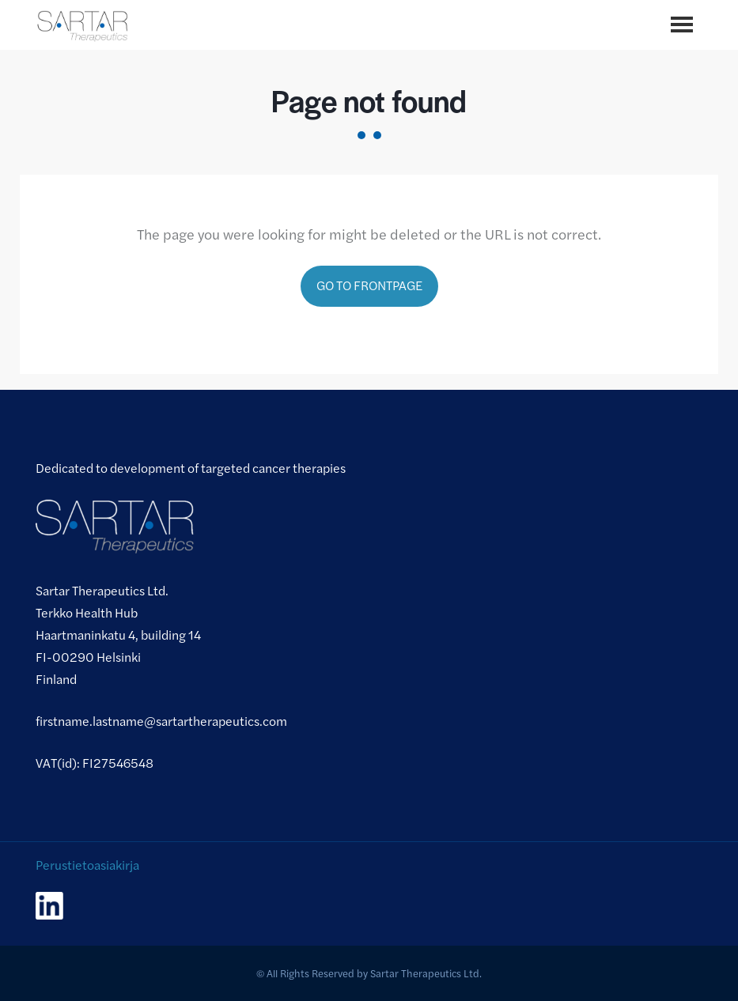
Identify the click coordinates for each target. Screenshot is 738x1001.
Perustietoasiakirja (87, 865)
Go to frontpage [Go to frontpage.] (369, 285)
